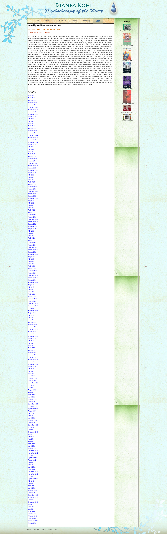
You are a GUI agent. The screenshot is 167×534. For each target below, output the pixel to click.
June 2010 (31, 507)
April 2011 (31, 486)
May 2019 (31, 292)
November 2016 (33, 359)
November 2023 (33, 165)
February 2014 (32, 420)
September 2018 (33, 310)
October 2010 (32, 500)
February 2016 (32, 378)
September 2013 (33, 432)
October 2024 (32, 140)
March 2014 (31, 418)
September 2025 (33, 114)
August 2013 (32, 434)
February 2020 (32, 271)
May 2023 (31, 179)
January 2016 (32, 380)
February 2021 (32, 243)
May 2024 (31, 151)
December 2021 (33, 219)
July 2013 (31, 437)
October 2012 (32, 455)
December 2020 (33, 247)
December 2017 (33, 329)
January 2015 (32, 401)
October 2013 (32, 430)
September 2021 (33, 226)
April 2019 (31, 294)
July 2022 (31, 203)
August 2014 (32, 411)
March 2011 (31, 488)
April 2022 (31, 210)
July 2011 (31, 481)
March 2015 (31, 397)
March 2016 (31, 376)
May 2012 (31, 465)
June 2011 (31, 483)
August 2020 (32, 257)
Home (36, 21)
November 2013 (33, 427)
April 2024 (31, 154)
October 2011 (32, 476)
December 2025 (33, 107)
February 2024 (32, 158)
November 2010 (33, 497)
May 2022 (31, 208)
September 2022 (33, 198)
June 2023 (31, 177)
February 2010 (32, 516)
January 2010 (32, 518)
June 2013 (31, 439)
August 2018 (32, 313)
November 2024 (33, 137)
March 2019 (31, 296)
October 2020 (32, 252)
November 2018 (33, 306)
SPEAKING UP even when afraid (44, 29)
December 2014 (33, 404)
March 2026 (31, 100)
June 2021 (31, 233)
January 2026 (32, 105)
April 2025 (31, 126)
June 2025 (31, 121)
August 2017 (32, 338)
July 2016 (31, 369)
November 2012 (33, 453)
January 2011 (32, 493)
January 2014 (32, 423)
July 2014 (31, 413)
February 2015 (32, 399)
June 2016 (31, 371)
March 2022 (31, 212)
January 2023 (32, 189)
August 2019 (32, 285)
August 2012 (32, 460)
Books (74, 21)
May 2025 (31, 123)
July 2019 (31, 287)
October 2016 (32, 362)
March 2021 (31, 240)
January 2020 (32, 273)
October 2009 (32, 523)
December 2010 (33, 495)
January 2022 (32, 217)
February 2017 (32, 352)
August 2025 (32, 116)
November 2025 (33, 109)
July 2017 (31, 341)
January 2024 (32, 161)
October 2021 (32, 224)
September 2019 (33, 282)
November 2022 (33, 194)
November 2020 (33, 250)
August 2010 (32, 504)
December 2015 (33, 383)
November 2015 (33, 385)
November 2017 (33, 331)
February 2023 (32, 186)
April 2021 (31, 238)
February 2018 (32, 324)
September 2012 (33, 458)
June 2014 (31, 415)
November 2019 (33, 278)
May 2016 (31, 373)
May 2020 (31, 264)
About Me (49, 21)
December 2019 (33, 275)
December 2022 (33, 191)
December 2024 (33, 135)
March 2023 (31, 184)
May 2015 (31, 392)
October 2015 (32, 387)
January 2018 (32, 327)
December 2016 (33, 357)
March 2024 (31, 156)
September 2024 (33, 142)
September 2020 (33, 254)
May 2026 (31, 95)
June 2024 (31, 149)
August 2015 (32, 390)
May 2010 (31, 509)
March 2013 (31, 446)
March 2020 (31, 268)
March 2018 (31, 322)
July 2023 (31, 175)
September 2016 (33, 364)
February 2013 (32, 448)
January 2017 (32, 355)
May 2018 (31, 320)
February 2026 (32, 102)
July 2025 (31, 119)
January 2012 (32, 469)
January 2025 (32, 133)
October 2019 (32, 280)
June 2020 (31, 261)
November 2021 (33, 222)
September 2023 (33, 170)
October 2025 (32, 112)
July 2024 (31, 147)
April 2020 (31, 266)
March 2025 (31, 128)
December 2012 (33, 451)
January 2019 (32, 301)
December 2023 (33, 163)
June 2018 (31, 317)
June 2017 (31, 343)
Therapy (86, 21)
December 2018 (33, 303)
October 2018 (32, 308)
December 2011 (33, 472)
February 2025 (32, 130)
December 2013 (33, 425)
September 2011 (33, 479)
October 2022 (32, 196)
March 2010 (31, 514)
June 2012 (31, 462)
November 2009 (33, 521)
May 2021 (31, 236)
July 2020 (31, 259)
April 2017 (31, 348)
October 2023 (32, 168)
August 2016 (32, 366)
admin (48, 32)
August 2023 (32, 172)
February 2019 (32, 299)
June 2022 (31, 205)
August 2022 (32, 201)
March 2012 (31, 467)
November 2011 (33, 474)
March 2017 (31, 350)
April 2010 (31, 511)
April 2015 (31, 394)
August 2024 (32, 144)
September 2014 (33, 408)
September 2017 (33, 336)
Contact (62, 21)
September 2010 (33, 502)
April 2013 (31, 444)
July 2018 (31, 315)
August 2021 (32, 229)
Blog (98, 21)
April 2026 (31, 98)
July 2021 (31, 231)
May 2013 (31, 441)
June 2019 (31, 289)
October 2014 (32, 406)
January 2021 (32, 245)
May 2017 (31, 345)
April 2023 (31, 182)
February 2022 (32, 215)
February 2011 (32, 490)
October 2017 (32, 334)
